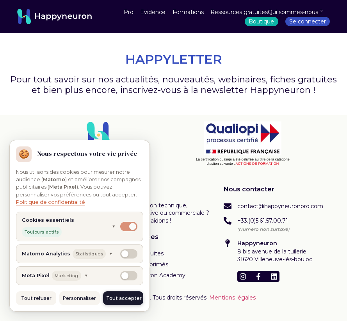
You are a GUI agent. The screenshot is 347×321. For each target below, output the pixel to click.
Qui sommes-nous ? (295, 12)
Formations (188, 12)
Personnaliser (79, 298)
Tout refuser (36, 298)
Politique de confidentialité (50, 202)
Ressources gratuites (239, 12)
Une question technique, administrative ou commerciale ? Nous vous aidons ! (164, 213)
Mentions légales (232, 297)
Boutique (261, 21)
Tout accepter (124, 298)
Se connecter (307, 21)
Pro (128, 12)
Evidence (152, 12)
